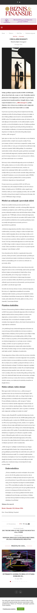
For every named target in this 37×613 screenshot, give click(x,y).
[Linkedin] (19, 2)
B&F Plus (19, 33)
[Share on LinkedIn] (27, 524)
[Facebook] (17, 2)
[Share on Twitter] (25, 524)
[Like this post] (21, 524)
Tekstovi (11, 33)
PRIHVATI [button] (20, 609)
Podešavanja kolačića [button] (9, 609)
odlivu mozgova (22, 102)
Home (3, 33)
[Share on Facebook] (23, 524)
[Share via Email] (28, 524)
